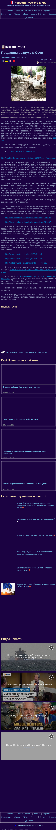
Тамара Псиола (8, 57)
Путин (42, 14)
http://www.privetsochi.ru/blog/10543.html (23, 254)
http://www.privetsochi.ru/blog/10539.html (23, 258)
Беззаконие (11, 352)
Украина (46, 10)
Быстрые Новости (23, 10)
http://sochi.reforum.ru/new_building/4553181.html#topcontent (28, 158)
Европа (34, 14)
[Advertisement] (28, 32)
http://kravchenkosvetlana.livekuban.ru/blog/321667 (28, 222)
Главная (9, 10)
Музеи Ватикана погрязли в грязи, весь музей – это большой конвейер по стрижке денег (35, 505)
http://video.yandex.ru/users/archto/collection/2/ (26, 263)
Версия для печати (46, 62)
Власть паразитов (27, 352)
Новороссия (6, 14)
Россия (37, 10)
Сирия (17, 14)
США (25, 14)
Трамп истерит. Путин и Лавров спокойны (36, 535)
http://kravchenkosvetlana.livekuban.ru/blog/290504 (28, 218)
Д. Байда (29, 17)
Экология (42, 352)
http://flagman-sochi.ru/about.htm (21, 151)
